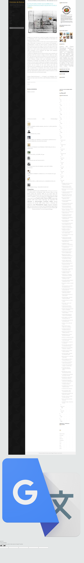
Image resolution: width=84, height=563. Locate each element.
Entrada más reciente (31, 118)
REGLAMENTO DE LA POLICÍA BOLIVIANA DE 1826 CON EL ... (67, 372)
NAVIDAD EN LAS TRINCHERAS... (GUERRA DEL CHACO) (67, 278)
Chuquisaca (34, 190)
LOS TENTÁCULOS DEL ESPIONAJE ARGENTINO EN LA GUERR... (67, 249)
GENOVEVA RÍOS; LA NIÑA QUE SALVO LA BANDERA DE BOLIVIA (41, 181)
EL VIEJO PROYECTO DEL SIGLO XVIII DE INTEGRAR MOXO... (67, 321)
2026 (60, 99)
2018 (60, 135)
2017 (60, 415)
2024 (60, 108)
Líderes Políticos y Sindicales (48, 203)
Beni (28, 190)
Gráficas (50, 195)
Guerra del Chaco (32, 82)
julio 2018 (62, 162)
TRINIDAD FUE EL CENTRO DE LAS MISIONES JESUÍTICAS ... (67, 332)
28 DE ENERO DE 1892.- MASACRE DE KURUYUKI (37, 187)
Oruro (10, 17)
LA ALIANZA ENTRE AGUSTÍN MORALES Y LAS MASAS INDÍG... (67, 227)
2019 (60, 131)
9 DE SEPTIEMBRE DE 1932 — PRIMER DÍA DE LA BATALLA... (67, 221)
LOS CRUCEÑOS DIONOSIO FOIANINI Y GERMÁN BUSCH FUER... (67, 281)
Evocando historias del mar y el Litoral (37, 195)
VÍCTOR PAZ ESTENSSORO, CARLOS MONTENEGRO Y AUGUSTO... (67, 204)
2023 (60, 113)
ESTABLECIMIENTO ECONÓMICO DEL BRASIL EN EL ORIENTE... (67, 394)
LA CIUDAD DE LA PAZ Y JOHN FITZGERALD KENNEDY (66, 383)
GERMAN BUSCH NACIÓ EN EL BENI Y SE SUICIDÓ (67, 189)
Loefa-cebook (60, 453)
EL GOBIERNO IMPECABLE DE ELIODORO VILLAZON (66, 272)
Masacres (29, 204)
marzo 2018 (62, 180)
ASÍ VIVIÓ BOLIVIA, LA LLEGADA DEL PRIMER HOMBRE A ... (67, 312)
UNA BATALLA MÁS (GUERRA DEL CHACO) (67, 324)
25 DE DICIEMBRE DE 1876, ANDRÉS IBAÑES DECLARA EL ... (67, 241)
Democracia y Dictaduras (35, 192)
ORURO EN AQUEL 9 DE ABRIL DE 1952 (35, 154)
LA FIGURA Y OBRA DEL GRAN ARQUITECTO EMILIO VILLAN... (67, 261)
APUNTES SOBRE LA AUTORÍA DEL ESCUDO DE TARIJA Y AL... (67, 318)
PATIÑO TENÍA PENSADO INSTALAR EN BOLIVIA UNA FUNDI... (67, 264)
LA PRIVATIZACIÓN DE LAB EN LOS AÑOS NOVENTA (67, 295)
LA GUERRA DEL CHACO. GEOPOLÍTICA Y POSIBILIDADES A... (67, 244)
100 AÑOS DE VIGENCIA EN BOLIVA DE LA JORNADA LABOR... (67, 232)
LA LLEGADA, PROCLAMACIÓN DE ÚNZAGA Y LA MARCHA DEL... (67, 365)
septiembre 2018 (63, 153)
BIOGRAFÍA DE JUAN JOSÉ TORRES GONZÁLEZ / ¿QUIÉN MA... (67, 348)
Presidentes (48, 206)
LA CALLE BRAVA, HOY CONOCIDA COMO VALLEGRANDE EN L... (67, 362)
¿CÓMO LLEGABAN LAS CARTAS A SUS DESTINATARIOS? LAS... (67, 360)
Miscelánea (39, 204)
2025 (60, 104)
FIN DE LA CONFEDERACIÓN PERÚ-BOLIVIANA (67, 399)
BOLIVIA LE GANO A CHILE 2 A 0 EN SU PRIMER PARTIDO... (67, 247)
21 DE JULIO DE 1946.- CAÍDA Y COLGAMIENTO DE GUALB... (66, 391)
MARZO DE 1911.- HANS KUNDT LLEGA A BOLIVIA (66, 304)
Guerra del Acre (30, 198)
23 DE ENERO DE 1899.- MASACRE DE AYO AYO (67, 402)
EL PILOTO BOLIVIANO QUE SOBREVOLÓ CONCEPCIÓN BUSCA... (66, 368)
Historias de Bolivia (16, 2)
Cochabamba (12, 15)
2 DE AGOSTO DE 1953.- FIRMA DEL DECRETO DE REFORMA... (67, 298)
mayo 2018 (62, 171)
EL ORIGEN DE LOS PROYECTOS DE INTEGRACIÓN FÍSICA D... (67, 192)
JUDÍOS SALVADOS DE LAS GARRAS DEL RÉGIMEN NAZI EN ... (67, 286)
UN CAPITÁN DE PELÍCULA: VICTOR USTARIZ (67, 301)
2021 (60, 122)
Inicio (43, 118)
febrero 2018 (62, 406)
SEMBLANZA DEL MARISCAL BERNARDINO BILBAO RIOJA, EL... (67, 255)
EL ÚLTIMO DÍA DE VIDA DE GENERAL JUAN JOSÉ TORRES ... (67, 266)
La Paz (10, 12)
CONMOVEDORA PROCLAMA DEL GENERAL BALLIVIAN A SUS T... (67, 195)
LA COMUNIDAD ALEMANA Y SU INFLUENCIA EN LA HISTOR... (67, 258)
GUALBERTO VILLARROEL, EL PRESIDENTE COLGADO (66, 229)
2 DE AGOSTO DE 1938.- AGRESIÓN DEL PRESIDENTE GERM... (67, 354)
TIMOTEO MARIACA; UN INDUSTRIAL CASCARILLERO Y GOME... (67, 269)
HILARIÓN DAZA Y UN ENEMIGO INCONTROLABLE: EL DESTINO (67, 275)
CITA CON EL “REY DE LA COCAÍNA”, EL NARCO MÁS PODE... (67, 397)
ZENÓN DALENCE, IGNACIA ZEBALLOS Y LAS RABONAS (66, 326)
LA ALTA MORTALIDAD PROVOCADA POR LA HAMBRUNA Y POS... (67, 224)
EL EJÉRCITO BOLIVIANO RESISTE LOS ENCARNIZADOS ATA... (67, 289)
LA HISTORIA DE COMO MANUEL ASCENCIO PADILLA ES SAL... (67, 215)
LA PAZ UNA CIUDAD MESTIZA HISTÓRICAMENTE (66, 201)
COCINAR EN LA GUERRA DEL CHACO (67, 337)
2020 (60, 126)
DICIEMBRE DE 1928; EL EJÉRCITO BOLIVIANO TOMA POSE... (67, 335)
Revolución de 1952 (37, 207)
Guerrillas (52, 199)
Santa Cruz (11, 14)
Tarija (10, 18)
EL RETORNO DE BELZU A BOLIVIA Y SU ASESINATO (67, 342)
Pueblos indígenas (64, 61)
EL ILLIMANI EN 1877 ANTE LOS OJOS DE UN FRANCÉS (67, 235)
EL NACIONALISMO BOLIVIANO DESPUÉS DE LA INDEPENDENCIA (67, 381)
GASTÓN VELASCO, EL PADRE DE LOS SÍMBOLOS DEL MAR (67, 212)
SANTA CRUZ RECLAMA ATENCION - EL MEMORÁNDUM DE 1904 (67, 345)
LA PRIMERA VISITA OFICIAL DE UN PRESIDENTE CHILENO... (67, 184)
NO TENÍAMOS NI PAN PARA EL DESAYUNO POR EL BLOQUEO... (67, 306)
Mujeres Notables (52, 204)
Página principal (62, 433)
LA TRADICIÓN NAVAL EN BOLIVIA (67, 388)
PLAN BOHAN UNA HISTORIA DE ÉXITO (35, 160)
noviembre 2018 (63, 144)
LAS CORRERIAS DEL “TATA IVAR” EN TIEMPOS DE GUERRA (67, 386)
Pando (10, 23)
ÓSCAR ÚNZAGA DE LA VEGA (33, 133)
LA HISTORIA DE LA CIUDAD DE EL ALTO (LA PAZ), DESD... (67, 340)
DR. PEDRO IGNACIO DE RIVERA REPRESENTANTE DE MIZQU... (67, 238)
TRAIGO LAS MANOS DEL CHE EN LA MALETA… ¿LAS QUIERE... (67, 209)
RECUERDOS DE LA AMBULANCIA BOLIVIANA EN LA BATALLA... (67, 378)
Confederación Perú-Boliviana (52, 190)
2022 (60, 117)
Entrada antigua (54, 118)
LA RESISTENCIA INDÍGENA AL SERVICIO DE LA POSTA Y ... (66, 292)
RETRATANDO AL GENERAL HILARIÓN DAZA (67, 284)
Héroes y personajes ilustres (37, 201)
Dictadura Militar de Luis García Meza (46, 193)
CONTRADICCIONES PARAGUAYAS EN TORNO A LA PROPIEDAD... (67, 309)
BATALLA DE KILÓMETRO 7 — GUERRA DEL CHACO (66, 198)
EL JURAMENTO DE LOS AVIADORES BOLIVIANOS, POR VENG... (67, 375)
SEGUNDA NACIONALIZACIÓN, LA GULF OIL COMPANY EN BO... (67, 252)
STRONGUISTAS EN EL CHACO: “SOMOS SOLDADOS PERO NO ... (67, 187)
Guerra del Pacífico (69, 51)
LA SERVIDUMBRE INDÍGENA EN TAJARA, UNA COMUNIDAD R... (67, 315)
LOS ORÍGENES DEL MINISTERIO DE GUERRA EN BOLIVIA (67, 218)
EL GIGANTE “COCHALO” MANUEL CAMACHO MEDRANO (67, 351)
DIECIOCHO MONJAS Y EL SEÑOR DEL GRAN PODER (67, 357)
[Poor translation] (4, 546)
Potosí (10, 20)
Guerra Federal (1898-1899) (41, 199)
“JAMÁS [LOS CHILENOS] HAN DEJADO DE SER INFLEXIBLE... (67, 207)
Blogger (50, 209)
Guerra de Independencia (47, 196)
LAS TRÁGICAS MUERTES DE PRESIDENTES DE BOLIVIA (66, 329)
